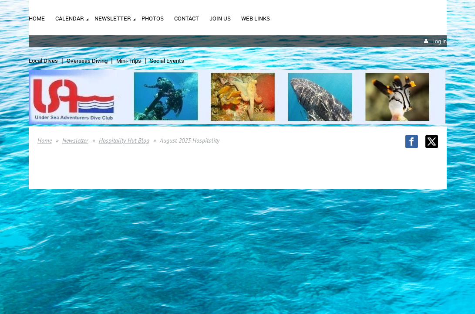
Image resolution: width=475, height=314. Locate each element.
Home (44, 140)
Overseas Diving (87, 61)
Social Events (167, 61)
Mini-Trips (128, 61)
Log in (439, 41)
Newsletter (75, 140)
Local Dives (43, 61)
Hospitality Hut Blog (124, 140)
